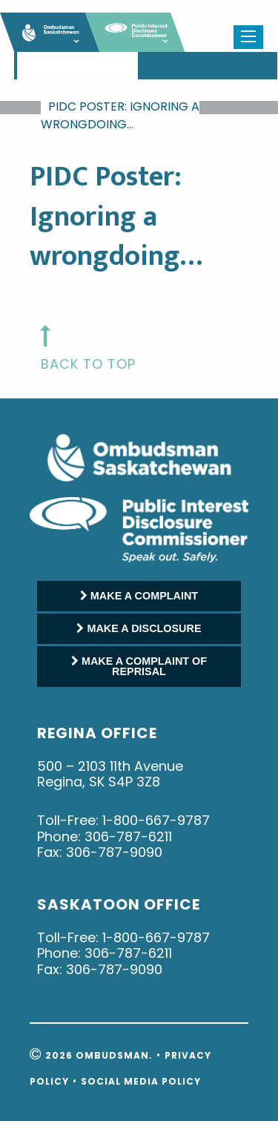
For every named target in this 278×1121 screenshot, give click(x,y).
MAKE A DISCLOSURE (138, 628)
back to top (88, 364)
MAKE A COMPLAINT (139, 596)
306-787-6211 (128, 836)
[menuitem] (15, 66)
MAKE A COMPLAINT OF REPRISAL (139, 666)
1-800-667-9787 (156, 820)
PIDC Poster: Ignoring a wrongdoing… (120, 115)
